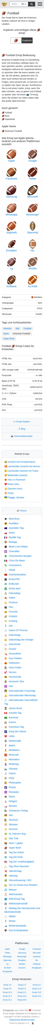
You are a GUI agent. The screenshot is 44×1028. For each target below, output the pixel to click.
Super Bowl (9, 338)
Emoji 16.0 (22, 1000)
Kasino (10, 722)
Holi (8, 686)
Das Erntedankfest (16, 930)
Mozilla (32, 268)
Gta (8, 625)
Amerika (7, 328)
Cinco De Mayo (14, 560)
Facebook (11, 178)
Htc (32, 250)
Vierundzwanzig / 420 (17, 880)
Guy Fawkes (13, 658)
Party (9, 778)
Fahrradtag (12, 593)
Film (8, 607)
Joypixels (11, 232)
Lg (11, 268)
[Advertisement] (22, 48)
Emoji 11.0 (36, 989)
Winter (10, 921)
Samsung (11, 196)
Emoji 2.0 (22, 985)
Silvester (11, 824)
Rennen (10, 806)
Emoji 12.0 (7, 992)
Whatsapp (11, 214)
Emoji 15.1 (7, 1000)
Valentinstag (13, 871)
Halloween (12, 663)
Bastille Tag (12, 537)
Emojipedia (7, 972)
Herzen (10, 672)
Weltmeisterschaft (15, 903)
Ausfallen (11, 523)
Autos (9, 532)
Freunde (10, 611)
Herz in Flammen (14, 479)
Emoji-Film (12, 579)
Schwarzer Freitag (16, 810)
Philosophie (12, 782)
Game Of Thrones (16, 630)
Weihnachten (13, 894)
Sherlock (11, 820)
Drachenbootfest (15, 574)
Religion (10, 801)
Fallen (9, 597)
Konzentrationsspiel (22, 436)
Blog (22, 429)
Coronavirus (12, 565)
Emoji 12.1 (22, 992)
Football (27, 328)
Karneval (11, 717)
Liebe (9, 736)
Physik (10, 787)
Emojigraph (36, 968)
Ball (17, 328)
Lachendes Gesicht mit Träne (21, 471)
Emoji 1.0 (7, 985)
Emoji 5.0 (22, 989)
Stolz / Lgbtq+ (13, 843)
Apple (11, 160)
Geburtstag (12, 635)
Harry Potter (12, 667)
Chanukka (11, 551)
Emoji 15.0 (36, 996)
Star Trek (11, 838)
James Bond (13, 708)
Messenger (32, 214)
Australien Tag (14, 528)
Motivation (11, 759)
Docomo (22, 968)
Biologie (10, 542)
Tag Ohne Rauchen (16, 866)
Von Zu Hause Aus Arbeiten (21, 885)
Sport (6, 333)
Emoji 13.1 (7, 996)
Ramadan (11, 792)
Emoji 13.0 (36, 992)
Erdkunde (11, 583)
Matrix (9, 745)
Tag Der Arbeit (14, 852)
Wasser (10, 889)
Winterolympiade (15, 925)
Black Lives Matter (16, 546)
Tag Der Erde (13, 857)
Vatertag (10, 875)
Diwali (9, 570)
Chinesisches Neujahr (18, 556)
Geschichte (12, 644)
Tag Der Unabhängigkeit (19, 861)
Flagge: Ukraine (14, 497)
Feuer (9, 493)
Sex (8, 815)
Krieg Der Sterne (15, 731)
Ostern (10, 773)
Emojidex (11, 250)
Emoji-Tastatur (22, 421)
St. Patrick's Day (15, 833)
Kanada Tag (12, 713)
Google (32, 160)
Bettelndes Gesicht (15, 475)
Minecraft (11, 754)
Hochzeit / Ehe (14, 681)
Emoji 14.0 (22, 996)
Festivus (10, 602)
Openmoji (32, 232)
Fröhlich (10, 616)
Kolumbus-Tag (14, 727)
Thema (22, 511)
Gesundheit (12, 653)
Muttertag (11, 764)
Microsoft (32, 196)
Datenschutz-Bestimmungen (22, 1020)
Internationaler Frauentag (19, 691)
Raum (9, 796)
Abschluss (11, 518)
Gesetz (10, 649)
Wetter (10, 916)
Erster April (12, 588)
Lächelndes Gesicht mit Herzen (22, 466)
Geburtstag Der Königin (18, 639)
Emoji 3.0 (37, 985)
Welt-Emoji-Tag (14, 899)
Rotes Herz (11, 484)
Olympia (10, 768)
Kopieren (27, 39)
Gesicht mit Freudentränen (19, 462)
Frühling (10, 621)
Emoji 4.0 (7, 989)
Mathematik (12, 741)
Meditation (12, 750)
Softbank (11, 286)
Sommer (11, 829)
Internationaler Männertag (20, 695)
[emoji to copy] (16, 40)
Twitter (32, 178)
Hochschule (12, 676)
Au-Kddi (32, 286)
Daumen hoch (13, 488)
